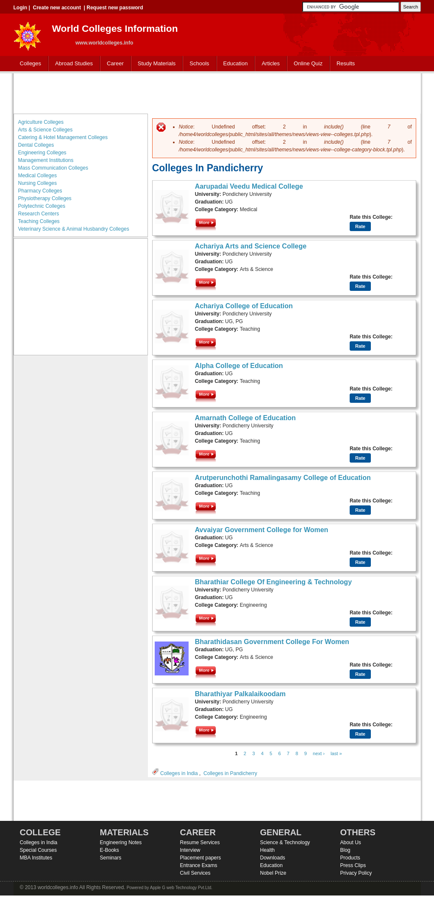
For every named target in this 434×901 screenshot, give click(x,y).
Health (267, 850)
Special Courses (38, 850)
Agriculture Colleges (41, 122)
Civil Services (195, 873)
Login (21, 8)
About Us (350, 842)
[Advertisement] (217, 92)
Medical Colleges (37, 176)
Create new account (57, 8)
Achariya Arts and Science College (251, 246)
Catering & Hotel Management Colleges (63, 137)
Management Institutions (46, 160)
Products (350, 858)
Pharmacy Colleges (40, 191)
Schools (197, 63)
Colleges (29, 63)
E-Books (109, 850)
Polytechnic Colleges (41, 206)
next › (319, 753)
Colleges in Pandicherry (230, 773)
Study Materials (154, 63)
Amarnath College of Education (245, 417)
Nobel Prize (273, 873)
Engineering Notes (121, 842)
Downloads (272, 858)
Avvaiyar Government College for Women (261, 529)
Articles (271, 63)
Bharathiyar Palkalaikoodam (240, 693)
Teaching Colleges (39, 221)
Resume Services (200, 842)
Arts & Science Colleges (45, 130)
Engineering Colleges (42, 153)
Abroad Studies (72, 63)
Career (113, 63)
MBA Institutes (36, 858)
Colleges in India (179, 773)
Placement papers (200, 858)
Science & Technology (285, 842)
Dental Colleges (36, 145)
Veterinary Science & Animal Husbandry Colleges (73, 229)
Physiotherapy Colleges (45, 198)
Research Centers (38, 214)
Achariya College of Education (244, 306)
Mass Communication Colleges (53, 168)
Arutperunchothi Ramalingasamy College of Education (283, 477)
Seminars (111, 858)
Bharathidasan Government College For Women (272, 641)
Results (346, 63)
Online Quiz (308, 63)
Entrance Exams (198, 865)
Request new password (114, 8)
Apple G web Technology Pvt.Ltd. (181, 887)
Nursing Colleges (37, 183)
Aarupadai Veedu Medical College (249, 186)
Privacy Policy (356, 873)
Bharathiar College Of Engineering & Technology (273, 582)
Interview (190, 850)
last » (336, 753)
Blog (345, 850)
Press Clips (353, 865)
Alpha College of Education (239, 365)
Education (233, 63)
